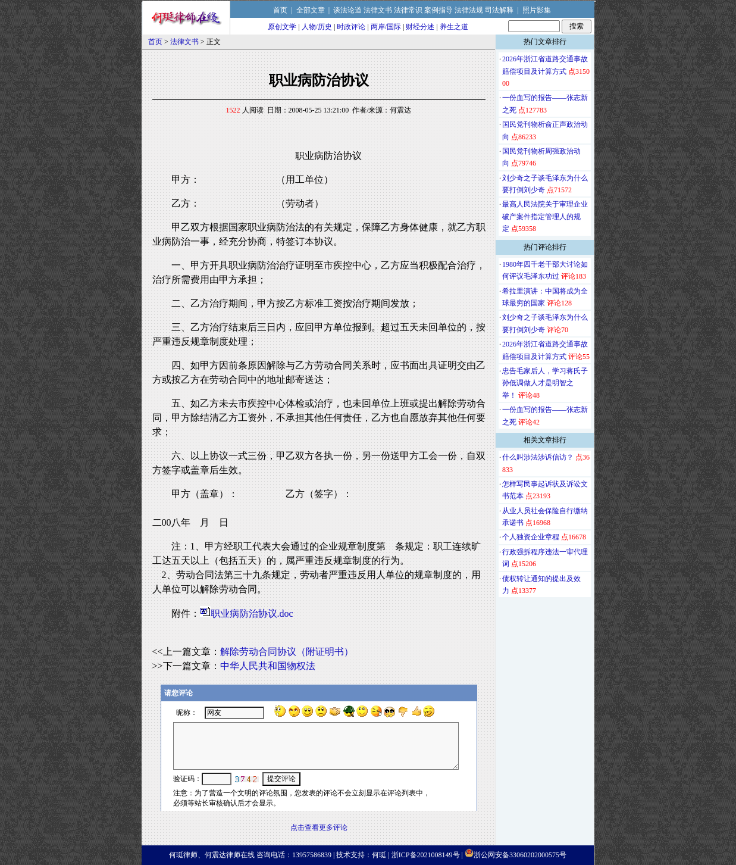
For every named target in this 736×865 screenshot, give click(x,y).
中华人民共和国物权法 (267, 666)
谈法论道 (347, 10)
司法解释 (499, 10)
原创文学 (282, 27)
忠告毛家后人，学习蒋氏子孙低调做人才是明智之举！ (545, 383)
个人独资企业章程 (530, 537)
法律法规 (469, 10)
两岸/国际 (386, 27)
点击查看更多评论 (318, 827)
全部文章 (310, 10)
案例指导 (438, 10)
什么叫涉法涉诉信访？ (538, 457)
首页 (280, 10)
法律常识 (408, 10)
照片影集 (536, 10)
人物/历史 (317, 27)
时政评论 (351, 27)
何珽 (379, 855)
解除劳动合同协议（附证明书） (286, 652)
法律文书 (378, 10)
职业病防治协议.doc (252, 613)
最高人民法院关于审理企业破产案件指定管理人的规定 (545, 216)
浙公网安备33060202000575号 (520, 855)
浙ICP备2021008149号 (426, 855)
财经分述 (420, 27)
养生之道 (454, 27)
